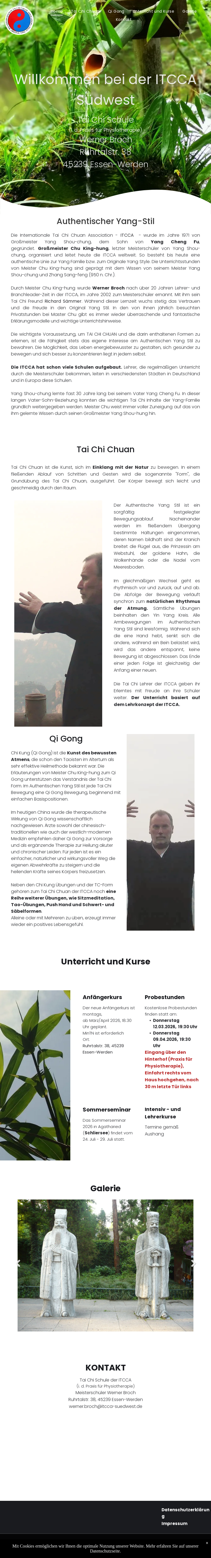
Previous (17, 1267)
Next (193, 1267)
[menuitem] (57, 11)
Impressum (174, 1523)
